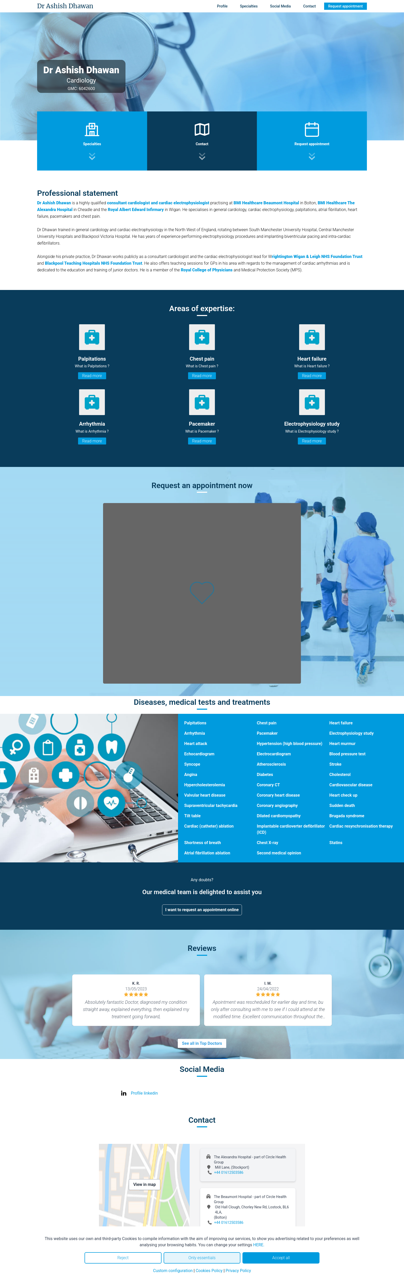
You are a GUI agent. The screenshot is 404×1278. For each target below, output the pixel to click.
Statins (335, 842)
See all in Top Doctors (202, 1043)
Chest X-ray (267, 842)
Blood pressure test (347, 753)
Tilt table (192, 815)
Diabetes (265, 774)
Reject (123, 1257)
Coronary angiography (277, 805)
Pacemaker (267, 733)
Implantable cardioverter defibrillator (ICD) (291, 829)
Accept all (281, 1257)
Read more (92, 375)
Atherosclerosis (271, 764)
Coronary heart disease (278, 795)
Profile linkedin (144, 1093)
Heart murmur (342, 743)
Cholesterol (340, 774)
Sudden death (342, 805)
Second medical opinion (279, 853)
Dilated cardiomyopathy (279, 815)
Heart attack (195, 743)
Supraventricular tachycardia (211, 805)
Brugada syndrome (346, 815)
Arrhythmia (194, 733)
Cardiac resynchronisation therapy (361, 826)
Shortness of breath (202, 842)
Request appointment (345, 6)
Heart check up (343, 795)
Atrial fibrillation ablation (207, 853)
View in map (144, 1184)
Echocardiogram (199, 753)
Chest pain (266, 723)
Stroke (335, 764)
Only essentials (201, 1257)
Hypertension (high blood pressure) (290, 743)
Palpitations (195, 723)
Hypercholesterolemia (204, 784)
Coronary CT (268, 784)
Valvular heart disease (204, 795)
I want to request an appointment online (202, 909)
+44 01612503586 (228, 1172)
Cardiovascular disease (350, 784)
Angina (190, 774)
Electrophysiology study (351, 733)
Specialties (249, 6)
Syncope (192, 764)
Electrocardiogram (274, 753)
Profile (222, 6)
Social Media (280, 6)
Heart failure (340, 723)
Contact (309, 6)
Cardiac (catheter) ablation (209, 826)
